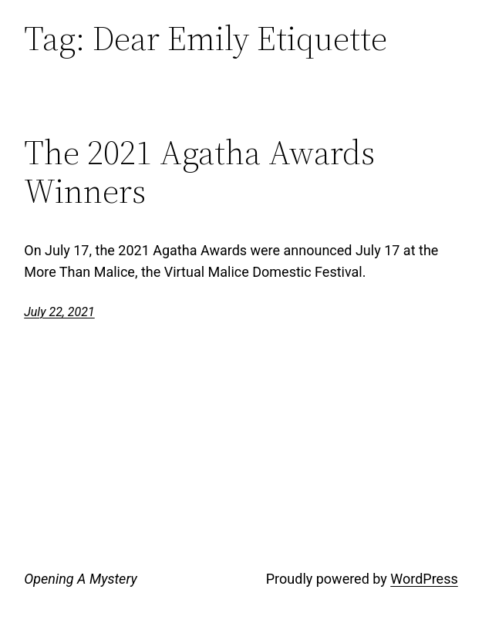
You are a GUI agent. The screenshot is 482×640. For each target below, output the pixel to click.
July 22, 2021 (59, 312)
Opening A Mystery (80, 579)
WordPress (423, 579)
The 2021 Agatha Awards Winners (199, 172)
